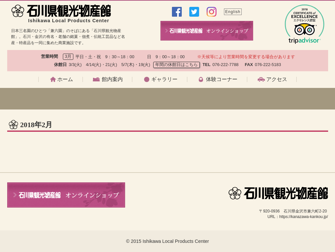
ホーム (65, 79)
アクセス (276, 79)
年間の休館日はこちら (176, 64)
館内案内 (112, 79)
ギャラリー (164, 79)
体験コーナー (221, 79)
